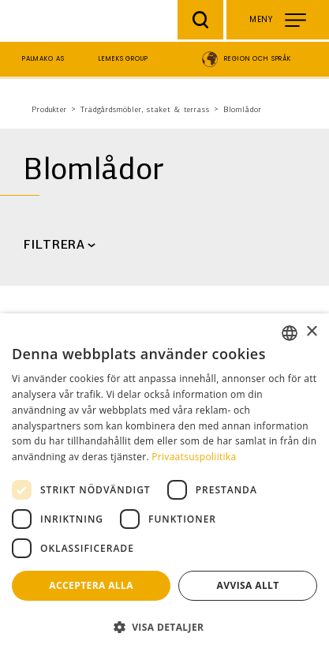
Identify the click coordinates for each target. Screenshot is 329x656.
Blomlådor (242, 110)
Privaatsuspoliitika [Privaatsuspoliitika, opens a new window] (193, 456)
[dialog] (164, 484)
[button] (164, 627)
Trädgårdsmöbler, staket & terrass (145, 110)
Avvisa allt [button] (248, 585)
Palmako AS (43, 58)
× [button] (311, 332)
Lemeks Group (123, 58)
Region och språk (257, 58)
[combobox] (289, 333)
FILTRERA (54, 245)
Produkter (49, 110)
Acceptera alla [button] (91, 585)
